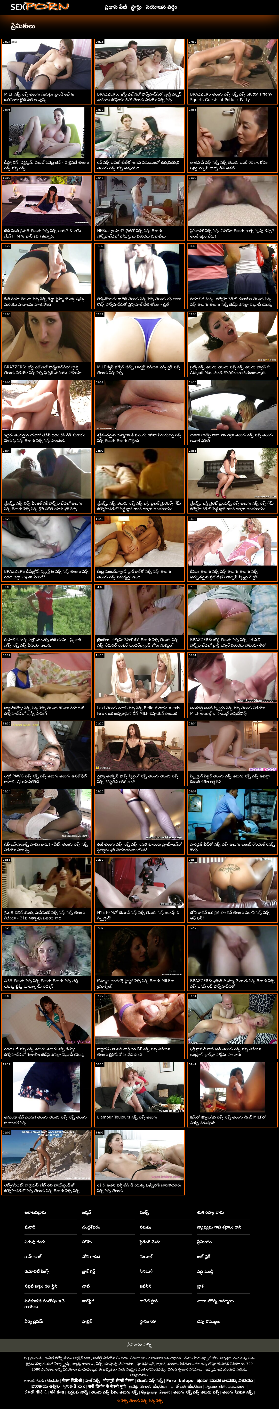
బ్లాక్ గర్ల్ (88, 1271)
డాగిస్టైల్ (88, 1300)
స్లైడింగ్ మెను (150, 1241)
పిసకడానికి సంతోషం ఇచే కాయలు (44, 1303)
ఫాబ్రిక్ (87, 1321)
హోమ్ (87, 1241)
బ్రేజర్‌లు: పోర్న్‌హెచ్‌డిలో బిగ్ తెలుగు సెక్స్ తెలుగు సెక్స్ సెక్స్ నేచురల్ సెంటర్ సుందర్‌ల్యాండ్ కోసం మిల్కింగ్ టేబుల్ (137, 645)
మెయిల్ (146, 1256)
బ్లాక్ (200, 1286)
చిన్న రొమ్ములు (208, 1321)
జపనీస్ (145, 1286)
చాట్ (86, 1286)
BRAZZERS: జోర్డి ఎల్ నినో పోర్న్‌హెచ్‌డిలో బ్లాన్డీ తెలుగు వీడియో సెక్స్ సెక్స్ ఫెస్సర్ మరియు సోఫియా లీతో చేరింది (42, 372)
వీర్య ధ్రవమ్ (33, 1321)
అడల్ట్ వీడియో (104, 1358)
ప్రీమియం (204, 1241)
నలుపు (145, 1227)
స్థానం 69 (148, 1321)
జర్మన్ (86, 1212)
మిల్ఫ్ (144, 1212)
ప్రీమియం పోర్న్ (139, 1344)
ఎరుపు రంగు (34, 1241)
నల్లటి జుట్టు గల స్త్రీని (40, 1286)
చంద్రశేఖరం (91, 1227)
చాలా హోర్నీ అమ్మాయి (215, 1300)
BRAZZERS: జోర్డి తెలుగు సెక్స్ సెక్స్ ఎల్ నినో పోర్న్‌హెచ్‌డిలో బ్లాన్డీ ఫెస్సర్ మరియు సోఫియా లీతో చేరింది (228, 645)
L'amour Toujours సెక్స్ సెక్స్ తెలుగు (127, 1117)
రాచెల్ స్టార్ (149, 1300)
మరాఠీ (29, 1227)
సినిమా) (146, 1271)
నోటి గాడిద (91, 1256)
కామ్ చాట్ (32, 1256)
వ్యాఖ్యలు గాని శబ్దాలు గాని (219, 1227)
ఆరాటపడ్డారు (35, 1212)
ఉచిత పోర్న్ (54, 1358)
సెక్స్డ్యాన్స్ (62, 1363)
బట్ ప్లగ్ (203, 1256)
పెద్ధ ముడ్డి (205, 1271)
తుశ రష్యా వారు (210, 1212)
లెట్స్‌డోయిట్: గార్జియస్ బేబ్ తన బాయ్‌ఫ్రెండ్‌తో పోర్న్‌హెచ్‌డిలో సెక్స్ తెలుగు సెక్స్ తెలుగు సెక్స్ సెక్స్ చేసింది (42, 1191)
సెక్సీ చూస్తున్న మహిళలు (114, 1363)
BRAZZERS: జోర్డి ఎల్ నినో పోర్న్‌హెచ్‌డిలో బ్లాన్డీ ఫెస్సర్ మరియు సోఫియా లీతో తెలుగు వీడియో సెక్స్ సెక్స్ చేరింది (139, 100)
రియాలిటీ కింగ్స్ (36, 1271)
